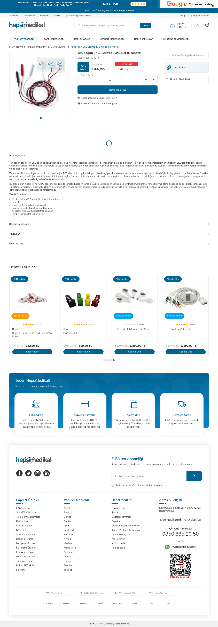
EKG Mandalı (70, 333)
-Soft (91, 623)
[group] (41, 82)
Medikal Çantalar (25, 556)
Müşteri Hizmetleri (121, 516)
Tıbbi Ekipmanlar (35, 46)
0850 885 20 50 (180, 534)
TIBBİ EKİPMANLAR (143, 39)
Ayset (67, 507)
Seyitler (68, 565)
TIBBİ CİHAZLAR (82, 39)
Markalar (44, 15)
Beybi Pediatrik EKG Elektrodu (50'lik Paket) (32, 335)
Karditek (68, 534)
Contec (67, 329)
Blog (183, 15)
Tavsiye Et (109, 233)
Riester (68, 560)
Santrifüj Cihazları (26, 512)
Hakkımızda (118, 507)
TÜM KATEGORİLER (24, 39)
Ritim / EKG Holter (26, 565)
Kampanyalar (119, 547)
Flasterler (21, 569)
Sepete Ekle (117, 89)
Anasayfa (14, 15)
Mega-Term (70, 547)
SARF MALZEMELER (54, 39)
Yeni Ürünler (118, 538)
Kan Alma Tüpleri (25, 552)
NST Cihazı (22, 530)
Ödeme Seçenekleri (109, 223)
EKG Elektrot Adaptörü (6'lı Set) (131, 329)
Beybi (15, 329)
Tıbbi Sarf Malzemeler (28, 516)
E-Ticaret (99, 623)
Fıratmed (69, 530)
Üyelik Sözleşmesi (121, 534)
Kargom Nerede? (199, 15)
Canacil (68, 516)
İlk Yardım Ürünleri (26, 547)
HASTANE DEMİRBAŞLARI (176, 39)
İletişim (57, 15)
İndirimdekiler (119, 543)
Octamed (69, 552)
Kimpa (67, 538)
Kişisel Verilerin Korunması (126, 530)
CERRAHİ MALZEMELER (112, 39)
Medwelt (68, 543)
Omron (67, 556)
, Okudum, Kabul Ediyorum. (137, 485)
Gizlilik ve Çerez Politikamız (126, 525)
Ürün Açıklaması (109, 155)
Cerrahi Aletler (24, 525)
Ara (145, 25)
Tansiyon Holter (24, 560)
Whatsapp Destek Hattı (78, 15)
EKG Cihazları (23, 507)
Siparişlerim (29, 15)
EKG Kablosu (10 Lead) (178, 329)
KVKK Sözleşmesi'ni (125, 485)
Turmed (68, 569)
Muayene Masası (25, 543)
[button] (41, 118)
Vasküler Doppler (25, 534)
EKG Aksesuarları (57, 46)
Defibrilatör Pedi (25, 538)
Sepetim (116, 521)
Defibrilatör (22, 521)
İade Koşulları (109, 243)
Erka (66, 525)
